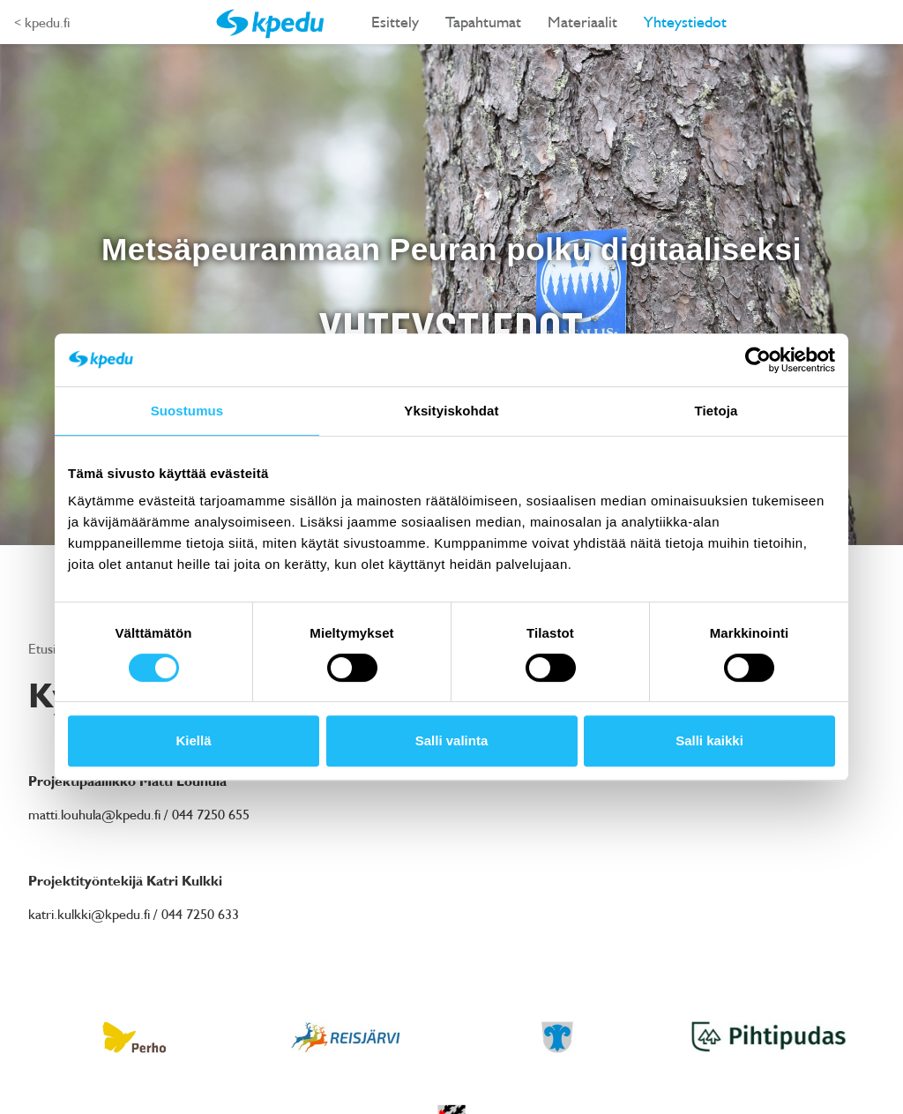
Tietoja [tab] (716, 410)
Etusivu (50, 648)
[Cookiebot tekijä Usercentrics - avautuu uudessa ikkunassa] (758, 360)
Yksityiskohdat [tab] (451, 410)
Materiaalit (582, 21)
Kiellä (193, 740)
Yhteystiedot (685, 21)
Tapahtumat (483, 21)
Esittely (395, 21)
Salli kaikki (709, 740)
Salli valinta (452, 740)
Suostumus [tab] (187, 410)
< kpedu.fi (42, 22)
